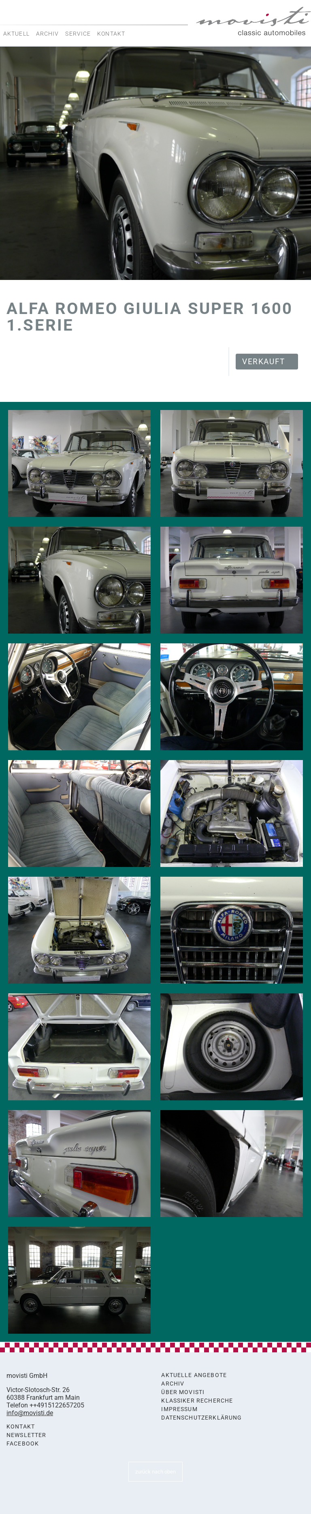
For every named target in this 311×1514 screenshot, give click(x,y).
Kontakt (111, 33)
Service (78, 33)
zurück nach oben (155, 1472)
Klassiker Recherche (197, 1400)
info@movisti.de (29, 1413)
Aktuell (16, 33)
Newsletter (26, 1435)
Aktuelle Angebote (194, 1375)
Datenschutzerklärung (201, 1417)
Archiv (47, 33)
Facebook (22, 1443)
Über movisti (182, 1392)
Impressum (179, 1409)
